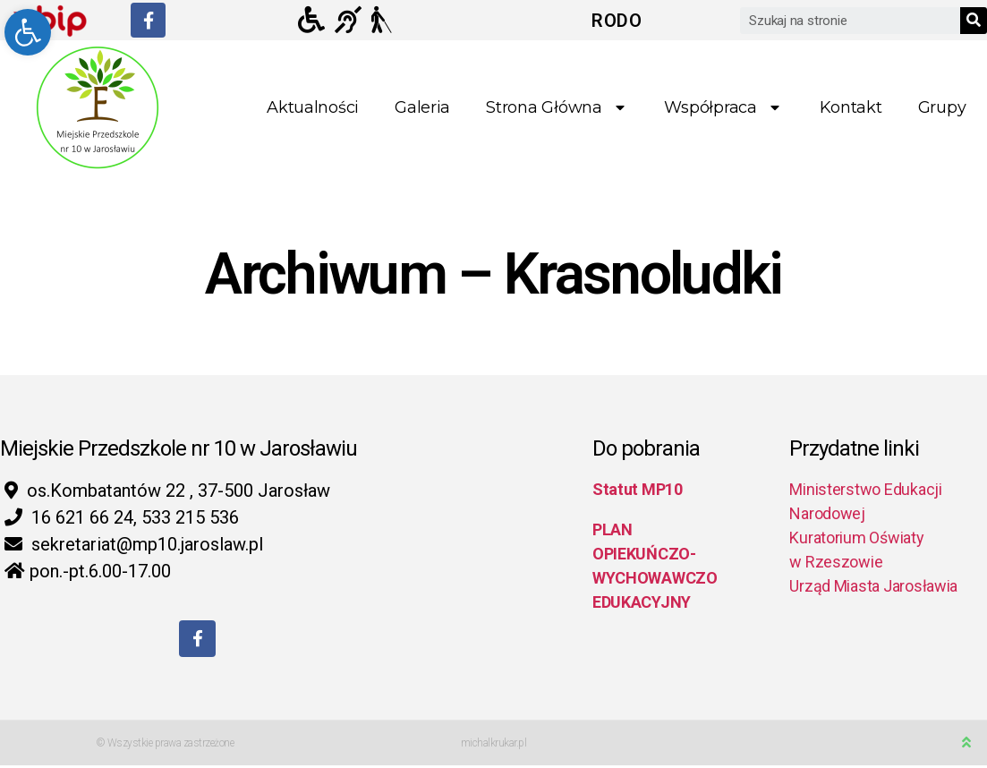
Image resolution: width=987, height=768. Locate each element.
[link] (27, 32)
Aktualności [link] (313, 107)
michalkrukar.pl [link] (494, 745)
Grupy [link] (942, 107)
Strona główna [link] (557, 107)
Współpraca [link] (723, 107)
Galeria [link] (422, 107)
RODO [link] (616, 20)
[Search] (973, 20)
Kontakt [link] (851, 107)
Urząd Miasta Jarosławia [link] (873, 585)
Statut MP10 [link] (637, 489)
